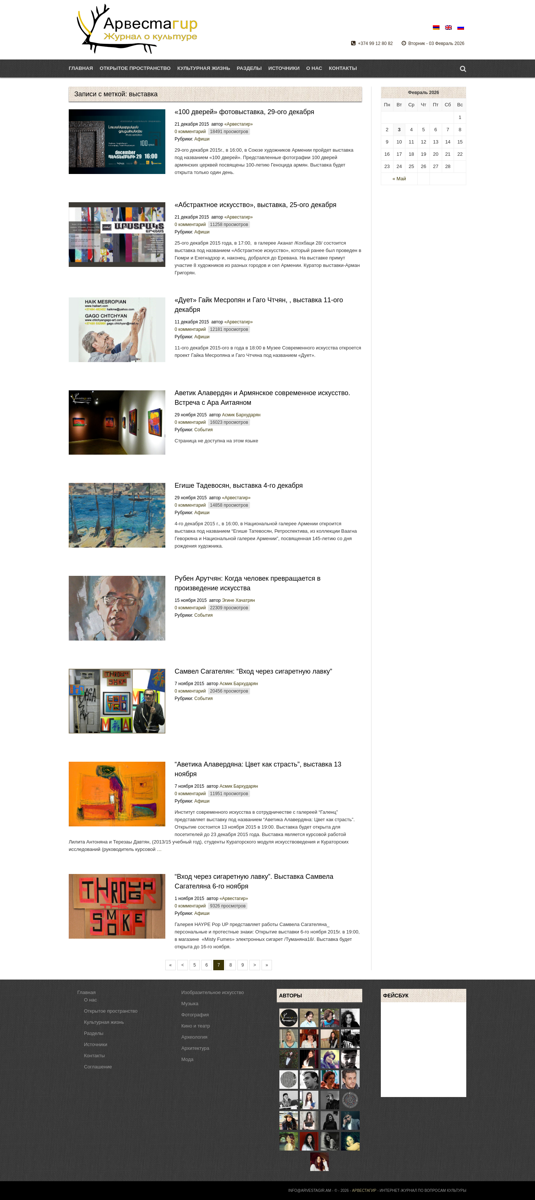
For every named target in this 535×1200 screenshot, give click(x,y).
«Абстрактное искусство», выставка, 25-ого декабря (256, 205)
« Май (399, 178)
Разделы (249, 68)
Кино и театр (195, 1026)
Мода (187, 1059)
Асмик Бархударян (241, 414)
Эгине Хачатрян (238, 600)
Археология (194, 1037)
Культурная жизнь (104, 1022)
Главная (81, 68)
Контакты (343, 68)
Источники (283, 68)
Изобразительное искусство (212, 992)
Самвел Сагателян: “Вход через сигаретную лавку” (253, 671)
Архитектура (195, 1048)
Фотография (195, 1014)
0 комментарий (190, 131)
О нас (314, 68)
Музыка (189, 1003)
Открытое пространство (110, 1011)
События (203, 429)
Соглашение (98, 1067)
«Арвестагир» (238, 124)
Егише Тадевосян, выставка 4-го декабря (239, 485)
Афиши (202, 139)
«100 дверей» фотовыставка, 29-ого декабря (244, 112)
